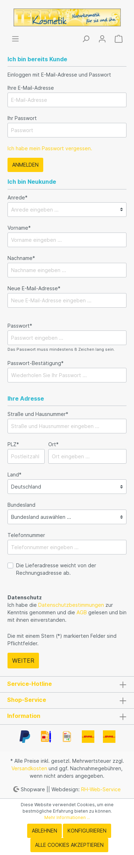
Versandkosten (29, 768)
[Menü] (15, 39)
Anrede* (18, 197)
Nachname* (21, 258)
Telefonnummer (26, 535)
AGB (81, 612)
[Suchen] (86, 39)
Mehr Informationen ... (67, 817)
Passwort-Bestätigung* (36, 363)
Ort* (53, 444)
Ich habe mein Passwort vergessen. (50, 148)
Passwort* (20, 326)
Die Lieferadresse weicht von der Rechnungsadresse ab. (56, 569)
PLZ (13, 444)
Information (23, 715)
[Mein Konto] (102, 39)
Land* (14, 474)
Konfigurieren (87, 831)
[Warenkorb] (118, 39)
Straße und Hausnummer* (38, 414)
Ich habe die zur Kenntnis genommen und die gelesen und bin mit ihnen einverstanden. (67, 612)
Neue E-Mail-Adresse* (34, 288)
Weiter (23, 660)
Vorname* (19, 228)
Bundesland (21, 505)
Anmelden (25, 165)
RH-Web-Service (101, 789)
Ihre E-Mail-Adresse (31, 88)
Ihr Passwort (22, 118)
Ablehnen (44, 831)
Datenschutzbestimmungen (71, 605)
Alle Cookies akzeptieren (69, 845)
